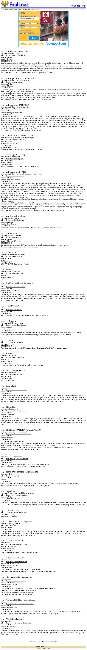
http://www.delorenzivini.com (16, 544)
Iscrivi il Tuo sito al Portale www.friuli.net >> (43, 641)
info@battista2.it (35, 130)
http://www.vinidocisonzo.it (15, 287)
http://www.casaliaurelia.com (16, 325)
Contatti (37, 9)
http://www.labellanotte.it (15, 220)
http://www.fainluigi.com (15, 159)
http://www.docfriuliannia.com (16, 562)
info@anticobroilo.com (44, 73)
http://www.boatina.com (14, 273)
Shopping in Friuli (13, 9)
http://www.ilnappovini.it (15, 176)
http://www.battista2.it (13, 109)
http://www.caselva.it (17, 342)
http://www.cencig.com (14, 82)
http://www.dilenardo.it (14, 374)
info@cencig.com (34, 99)
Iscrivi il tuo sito (31, 9)
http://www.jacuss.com (14, 237)
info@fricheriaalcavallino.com (11, 449)
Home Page (39, 648)
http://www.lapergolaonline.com (17, 459)
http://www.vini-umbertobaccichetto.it (19, 623)
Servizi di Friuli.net (22, 9)
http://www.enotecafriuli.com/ (16, 390)
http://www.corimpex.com (15, 357)
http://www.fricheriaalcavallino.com (18, 434)
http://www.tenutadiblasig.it (16, 512)
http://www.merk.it (12, 476)
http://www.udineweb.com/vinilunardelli (20, 604)
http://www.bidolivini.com (15, 256)
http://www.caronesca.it (14, 310)
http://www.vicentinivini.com (16, 139)
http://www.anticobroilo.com (16, 55)
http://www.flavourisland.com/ (16, 411)
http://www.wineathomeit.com (16, 495)
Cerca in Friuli (5, 9)
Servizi (44, 648)
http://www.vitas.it (11, 525)
